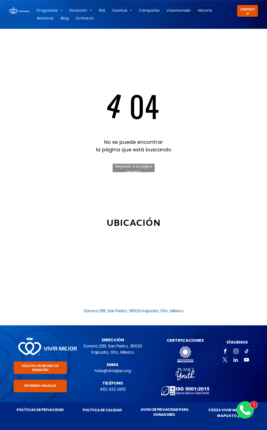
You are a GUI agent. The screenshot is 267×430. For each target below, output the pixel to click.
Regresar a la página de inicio (133, 168)
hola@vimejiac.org (113, 371)
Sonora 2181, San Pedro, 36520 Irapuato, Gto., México (134, 311)
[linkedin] (235, 360)
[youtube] (246, 360)
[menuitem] (49, 10)
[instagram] (236, 351)
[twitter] (225, 360)
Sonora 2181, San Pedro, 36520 (112, 346)
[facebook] (225, 351)
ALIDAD (115, 410)
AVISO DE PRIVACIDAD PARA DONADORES (164, 412)
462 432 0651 (113, 389)
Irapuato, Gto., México (113, 352)
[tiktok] (247, 351)
